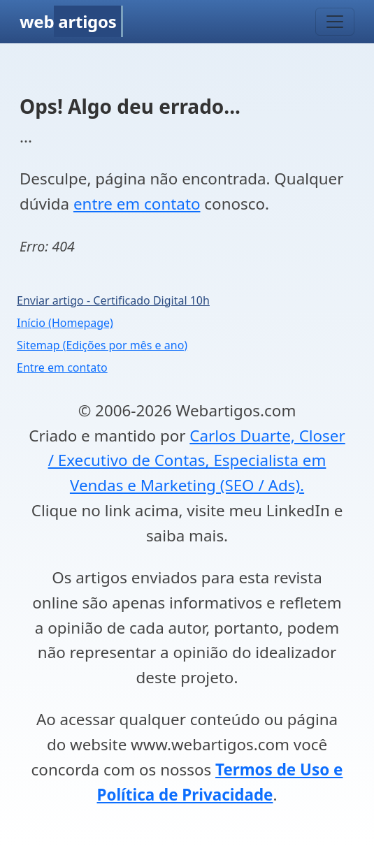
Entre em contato (62, 367)
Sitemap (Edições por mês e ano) (102, 345)
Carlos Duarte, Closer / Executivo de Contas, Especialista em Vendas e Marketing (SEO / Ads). (196, 461)
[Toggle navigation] (334, 22)
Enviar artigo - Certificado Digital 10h (113, 300)
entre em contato (137, 203)
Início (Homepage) (65, 322)
